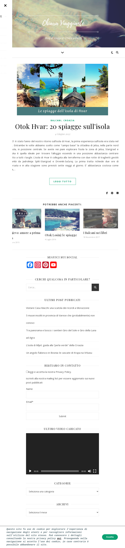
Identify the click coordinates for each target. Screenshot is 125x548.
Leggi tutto (63, 181)
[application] (62, 453)
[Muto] (89, 471)
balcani (56, 120)
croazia (69, 120)
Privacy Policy (63, 371)
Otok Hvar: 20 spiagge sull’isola (62, 126)
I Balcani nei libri (95, 233)
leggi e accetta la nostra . (48, 371)
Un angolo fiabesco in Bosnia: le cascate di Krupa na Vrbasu (59, 352)
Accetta (109, 537)
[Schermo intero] (94, 471)
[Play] (30, 471)
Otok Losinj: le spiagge (61, 235)
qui (59, 538)
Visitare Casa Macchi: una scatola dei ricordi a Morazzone (57, 307)
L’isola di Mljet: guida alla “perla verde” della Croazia (54, 345)
